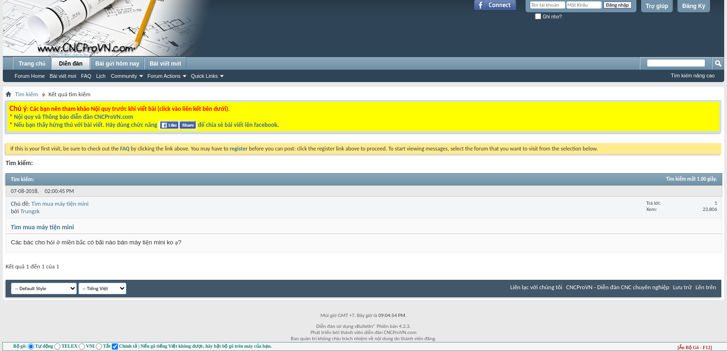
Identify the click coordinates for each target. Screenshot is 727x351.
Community (124, 76)
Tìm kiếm (26, 94)
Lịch (101, 76)
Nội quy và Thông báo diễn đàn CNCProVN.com (73, 116)
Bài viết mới (63, 76)
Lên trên (705, 287)
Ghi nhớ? (548, 16)
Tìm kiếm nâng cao (693, 75)
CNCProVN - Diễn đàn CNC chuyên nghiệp (617, 287)
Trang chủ (32, 63)
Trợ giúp (657, 6)
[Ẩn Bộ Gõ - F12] (694, 347)
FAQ (86, 76)
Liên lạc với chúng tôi (536, 287)
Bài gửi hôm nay (117, 63)
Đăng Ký (693, 6)
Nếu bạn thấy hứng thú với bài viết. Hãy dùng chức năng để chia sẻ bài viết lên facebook (145, 124)
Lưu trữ (682, 287)
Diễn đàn (71, 63)
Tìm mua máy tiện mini (60, 203)
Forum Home (30, 76)
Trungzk (30, 211)
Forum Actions (164, 76)
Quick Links (204, 76)
